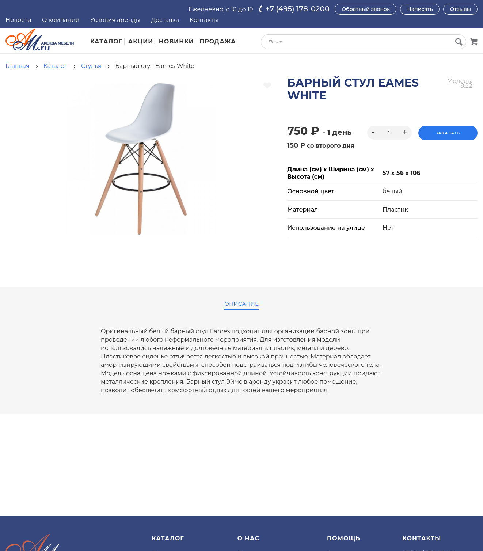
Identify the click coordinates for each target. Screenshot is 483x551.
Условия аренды (115, 19)
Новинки (176, 41)
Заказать (448, 133)
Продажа (217, 41)
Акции (140, 41)
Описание (241, 304)
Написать (420, 9)
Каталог (106, 41)
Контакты (204, 19)
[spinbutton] (389, 133)
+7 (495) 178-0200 (298, 8)
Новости (18, 19)
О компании (61, 19)
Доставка (165, 19)
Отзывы (460, 9)
